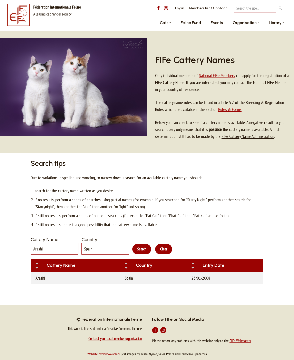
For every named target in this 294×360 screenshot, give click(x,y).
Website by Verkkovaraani (103, 354)
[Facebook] (158, 8)
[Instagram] (166, 8)
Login (179, 8)
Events (217, 22)
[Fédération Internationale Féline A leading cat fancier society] (44, 15)
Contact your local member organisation (115, 338)
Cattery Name (44, 239)
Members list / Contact (208, 8)
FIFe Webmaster (240, 340)
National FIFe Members (217, 75)
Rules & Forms (230, 109)
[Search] (255, 8)
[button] (170, 22)
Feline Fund (191, 22)
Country (89, 239)
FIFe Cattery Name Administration (248, 136)
